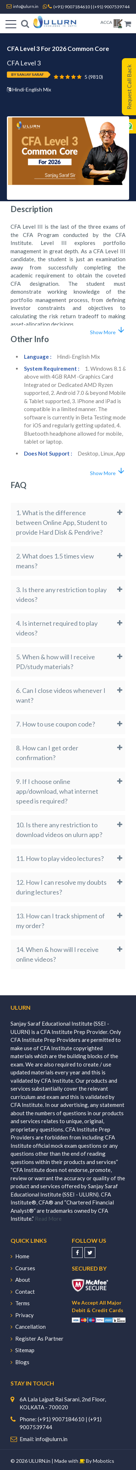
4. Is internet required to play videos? (57, 628)
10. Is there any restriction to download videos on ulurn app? (59, 830)
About (20, 1279)
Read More (48, 1218)
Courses (23, 1268)
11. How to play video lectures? (60, 858)
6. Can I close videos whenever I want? (61, 695)
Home (20, 1256)
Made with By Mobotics (84, 1461)
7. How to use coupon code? (55, 724)
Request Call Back (128, 86)
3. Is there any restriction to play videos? (61, 594)
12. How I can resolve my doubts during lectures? (61, 887)
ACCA (106, 22)
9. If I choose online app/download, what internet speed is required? (57, 791)
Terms (20, 1303)
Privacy (22, 1315)
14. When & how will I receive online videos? (57, 954)
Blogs (20, 1362)
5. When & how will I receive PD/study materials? (55, 662)
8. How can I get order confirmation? (47, 753)
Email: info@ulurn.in (43, 1439)
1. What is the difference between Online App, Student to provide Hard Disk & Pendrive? (61, 522)
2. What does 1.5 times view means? (55, 561)
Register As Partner (37, 1338)
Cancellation (28, 1326)
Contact (23, 1291)
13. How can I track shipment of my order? (60, 921)
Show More (107, 330)
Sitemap (22, 1350)
